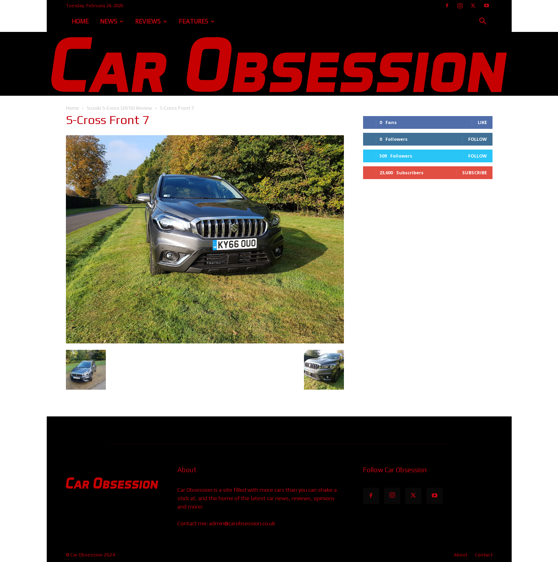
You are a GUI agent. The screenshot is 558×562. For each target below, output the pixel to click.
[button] (482, 22)
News (111, 21)
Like (482, 122)
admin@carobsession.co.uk (242, 523)
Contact (483, 555)
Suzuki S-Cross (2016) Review (119, 108)
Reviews (151, 21)
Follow (477, 139)
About (460, 555)
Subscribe (474, 173)
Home (80, 21)
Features (196, 21)
